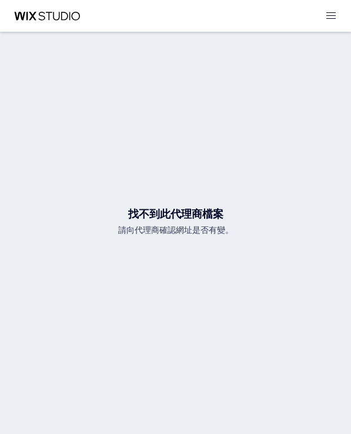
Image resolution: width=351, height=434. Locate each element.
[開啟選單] (331, 16)
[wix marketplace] (47, 16)
